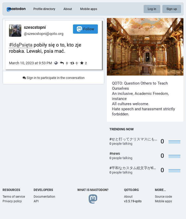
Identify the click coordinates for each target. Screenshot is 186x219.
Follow (85, 29)
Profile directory (44, 9)
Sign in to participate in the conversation (54, 78)
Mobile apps (88, 9)
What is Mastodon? (92, 190)
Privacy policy (12, 201)
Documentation (44, 196)
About (67, 9)
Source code (163, 196)
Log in (152, 9)
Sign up (171, 9)
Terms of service (14, 196)
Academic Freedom (151, 93)
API (36, 201)
